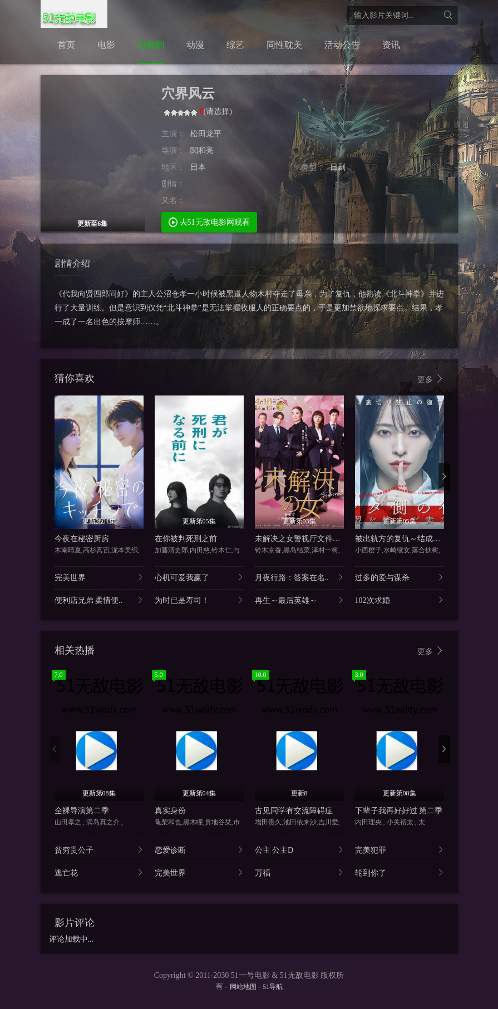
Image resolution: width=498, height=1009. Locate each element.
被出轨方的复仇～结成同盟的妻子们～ (421, 539)
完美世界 (99, 577)
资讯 (391, 45)
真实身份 (170, 811)
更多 (430, 379)
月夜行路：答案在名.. (299, 577)
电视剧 (150, 45)
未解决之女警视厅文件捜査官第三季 (317, 539)
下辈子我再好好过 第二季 (399, 811)
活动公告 (342, 45)
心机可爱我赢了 (199, 577)
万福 (299, 872)
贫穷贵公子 (99, 849)
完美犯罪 (399, 849)
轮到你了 (399, 872)
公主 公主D (299, 849)
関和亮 (202, 150)
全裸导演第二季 (82, 811)
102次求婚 (399, 600)
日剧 (338, 167)
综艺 (235, 45)
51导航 (273, 987)
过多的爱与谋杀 (399, 577)
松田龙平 (205, 134)
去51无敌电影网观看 (209, 221)
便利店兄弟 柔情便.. (99, 600)
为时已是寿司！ (199, 600)
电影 (106, 45)
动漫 (195, 45)
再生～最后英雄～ (299, 600)
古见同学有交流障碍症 (294, 811)
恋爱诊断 (199, 849)
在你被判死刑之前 (186, 539)
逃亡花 (99, 872)
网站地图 (243, 987)
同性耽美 (284, 45)
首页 (66, 45)
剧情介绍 (72, 263)
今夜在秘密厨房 (82, 539)
